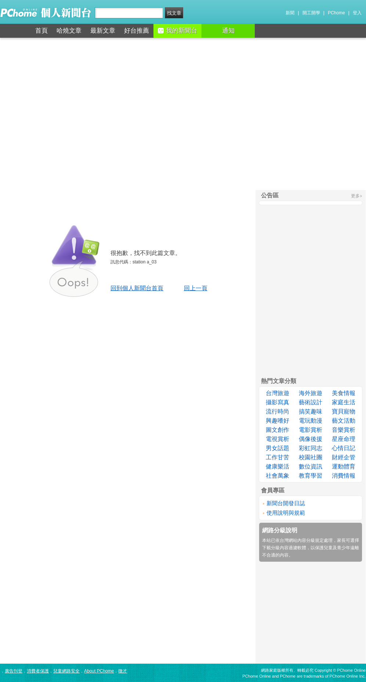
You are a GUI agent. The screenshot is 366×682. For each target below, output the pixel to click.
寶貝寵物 (343, 411)
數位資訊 (310, 466)
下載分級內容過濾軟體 (284, 547)
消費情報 (343, 476)
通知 (228, 30)
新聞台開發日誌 (286, 503)
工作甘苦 (277, 457)
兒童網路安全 (66, 671)
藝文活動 (343, 420)
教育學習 (310, 476)
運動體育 (343, 466)
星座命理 (343, 439)
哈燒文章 (69, 30)
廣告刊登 (13, 671)
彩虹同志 (310, 448)
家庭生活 (343, 402)
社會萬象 (277, 476)
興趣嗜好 (277, 420)
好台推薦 (136, 30)
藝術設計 (310, 402)
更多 (355, 195)
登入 (357, 12)
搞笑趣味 (310, 411)
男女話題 (277, 448)
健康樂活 (277, 466)
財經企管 (343, 457)
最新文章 (102, 30)
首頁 (41, 30)
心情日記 (343, 448)
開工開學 (311, 12)
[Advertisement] (183, 114)
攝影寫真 (277, 402)
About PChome (99, 671)
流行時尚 (277, 411)
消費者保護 (38, 671)
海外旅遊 (310, 393)
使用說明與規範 (286, 513)
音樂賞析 (343, 430)
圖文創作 (277, 430)
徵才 (122, 671)
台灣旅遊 (277, 393)
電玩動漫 (310, 420)
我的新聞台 (177, 30)
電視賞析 (277, 439)
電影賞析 (310, 430)
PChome (336, 12)
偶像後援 (310, 439)
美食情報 (343, 393)
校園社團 (310, 457)
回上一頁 (195, 288)
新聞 (290, 12)
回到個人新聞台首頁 (136, 288)
